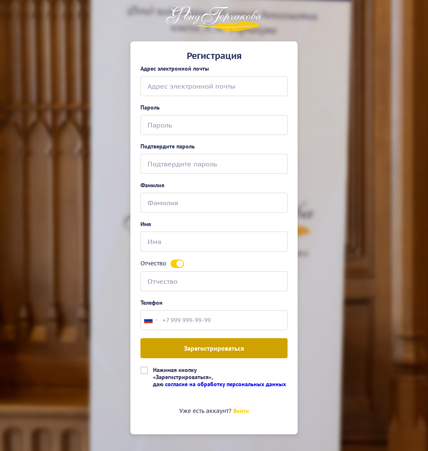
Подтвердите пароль (167, 146)
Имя (145, 224)
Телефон (151, 302)
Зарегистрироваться (214, 348)
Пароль (150, 107)
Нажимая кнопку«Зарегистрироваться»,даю (219, 377)
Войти (241, 411)
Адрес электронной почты (174, 68)
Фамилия (152, 185)
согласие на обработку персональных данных (225, 384)
